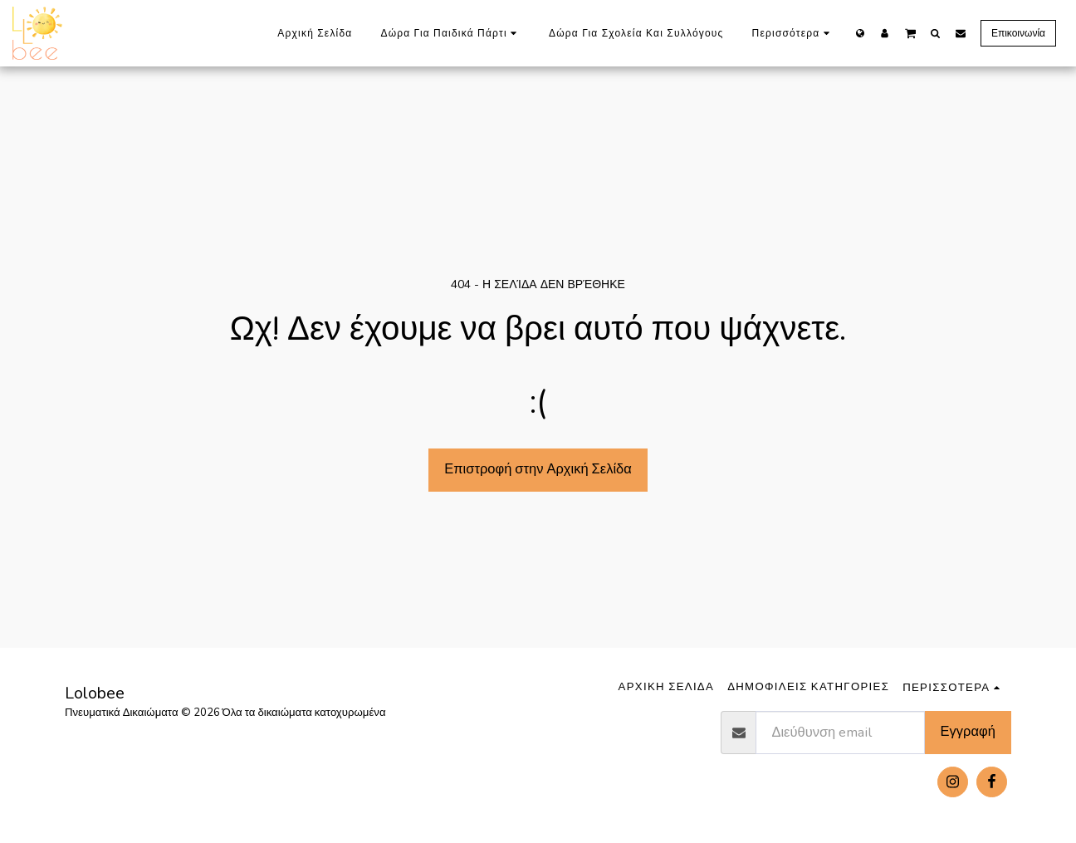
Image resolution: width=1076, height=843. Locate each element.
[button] (910, 32)
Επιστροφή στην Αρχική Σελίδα (538, 468)
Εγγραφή (968, 731)
